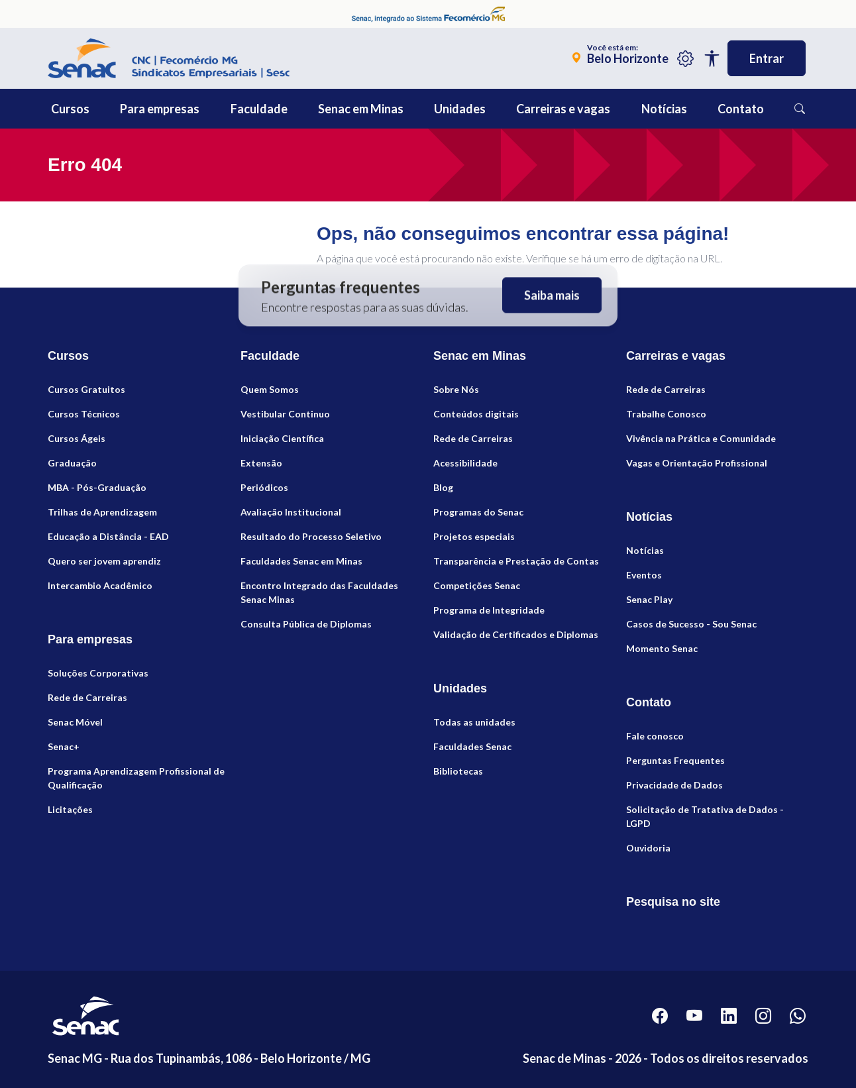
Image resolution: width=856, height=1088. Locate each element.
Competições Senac (476, 585)
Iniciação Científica (282, 438)
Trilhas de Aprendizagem (102, 511)
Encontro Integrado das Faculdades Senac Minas (319, 592)
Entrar (766, 58)
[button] (100, 109)
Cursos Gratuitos (86, 389)
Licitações (70, 809)
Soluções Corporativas (98, 673)
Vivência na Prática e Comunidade (701, 438)
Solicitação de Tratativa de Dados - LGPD (705, 816)
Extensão (261, 462)
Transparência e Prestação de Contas (516, 561)
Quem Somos (270, 389)
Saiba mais (552, 295)
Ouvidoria (648, 847)
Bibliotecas (458, 771)
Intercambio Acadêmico (100, 585)
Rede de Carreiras (87, 697)
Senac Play (649, 599)
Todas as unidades (474, 722)
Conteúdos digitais (476, 413)
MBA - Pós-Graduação (97, 487)
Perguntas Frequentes (675, 760)
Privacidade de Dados (674, 784)
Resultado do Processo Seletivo (311, 536)
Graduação (72, 462)
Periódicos (264, 487)
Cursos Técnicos (84, 413)
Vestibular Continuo (285, 413)
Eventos (644, 574)
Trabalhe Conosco (666, 413)
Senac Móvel (75, 722)
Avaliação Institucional (291, 511)
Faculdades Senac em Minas (301, 561)
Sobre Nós (456, 389)
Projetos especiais (474, 536)
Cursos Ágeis (76, 438)
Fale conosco (655, 735)
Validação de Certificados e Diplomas (515, 634)
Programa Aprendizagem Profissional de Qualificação (136, 777)
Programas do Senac (478, 511)
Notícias (645, 550)
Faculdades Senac (472, 746)
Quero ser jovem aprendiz (104, 561)
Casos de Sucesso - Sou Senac (691, 623)
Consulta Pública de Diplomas (306, 623)
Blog (443, 487)
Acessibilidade (465, 462)
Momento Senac (662, 648)
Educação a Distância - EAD (108, 536)
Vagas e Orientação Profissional (696, 462)
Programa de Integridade (489, 610)
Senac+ (64, 746)
